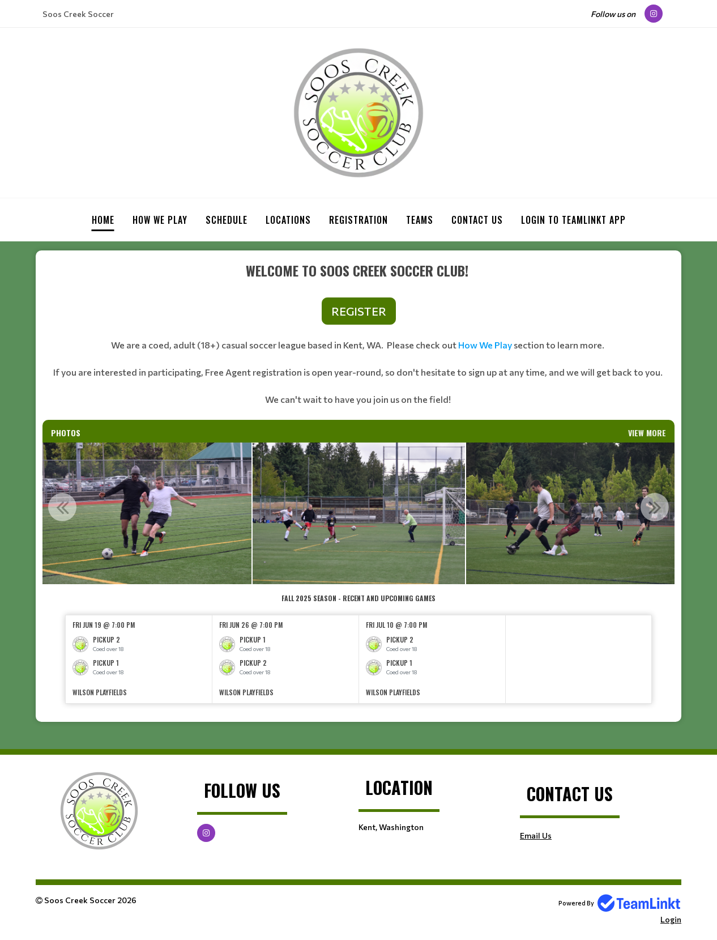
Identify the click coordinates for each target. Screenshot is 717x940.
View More (647, 433)
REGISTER (358, 311)
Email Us (536, 835)
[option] (144, 513)
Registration (358, 220)
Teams (419, 220)
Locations (288, 220)
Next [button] (655, 507)
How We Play (485, 344)
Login (670, 919)
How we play (160, 220)
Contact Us (477, 220)
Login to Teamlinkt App (573, 220)
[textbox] (358, 340)
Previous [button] (62, 507)
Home (103, 220)
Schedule (226, 220)
